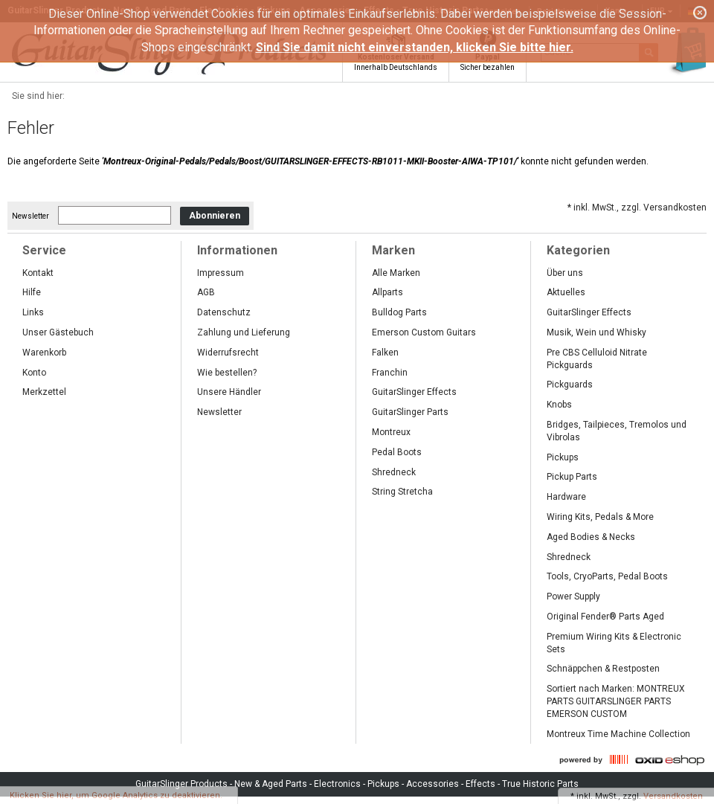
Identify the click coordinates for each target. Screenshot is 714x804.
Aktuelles (566, 292)
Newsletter (30, 216)
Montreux (391, 432)
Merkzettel (44, 392)
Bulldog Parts (399, 312)
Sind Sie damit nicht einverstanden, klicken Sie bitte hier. (414, 47)
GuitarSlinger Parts (410, 412)
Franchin (390, 372)
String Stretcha (402, 491)
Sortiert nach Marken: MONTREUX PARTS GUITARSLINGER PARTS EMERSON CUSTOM (616, 701)
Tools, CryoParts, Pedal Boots (607, 576)
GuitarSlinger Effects (414, 392)
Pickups (563, 457)
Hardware (566, 497)
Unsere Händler (229, 392)
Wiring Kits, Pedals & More (600, 517)
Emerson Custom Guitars (424, 332)
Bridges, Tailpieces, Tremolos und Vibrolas (616, 431)
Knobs (559, 404)
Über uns (565, 273)
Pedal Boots (397, 452)
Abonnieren (214, 215)
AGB (206, 292)
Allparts (387, 292)
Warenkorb (44, 352)
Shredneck (394, 472)
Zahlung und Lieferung (243, 332)
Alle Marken (396, 273)
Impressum (220, 273)
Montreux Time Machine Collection (618, 734)
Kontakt (38, 273)
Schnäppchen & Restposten (603, 668)
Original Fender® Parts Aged (605, 616)
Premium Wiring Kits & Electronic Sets (614, 643)
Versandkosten (673, 796)
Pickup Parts (572, 477)
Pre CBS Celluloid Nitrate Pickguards (597, 358)
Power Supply (573, 596)
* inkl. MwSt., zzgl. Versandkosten (637, 207)
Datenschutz (224, 312)
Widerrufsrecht (228, 352)
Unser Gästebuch (58, 332)
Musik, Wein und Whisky (596, 332)
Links (33, 312)
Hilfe (31, 292)
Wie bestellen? (227, 372)
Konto (34, 372)
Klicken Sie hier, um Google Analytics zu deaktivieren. (116, 795)
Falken (385, 352)
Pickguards (570, 384)
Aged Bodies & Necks (591, 537)
